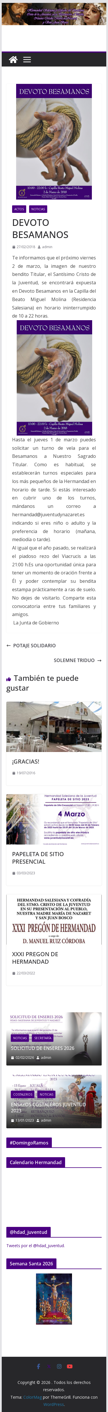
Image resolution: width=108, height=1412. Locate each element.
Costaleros (42, 1094)
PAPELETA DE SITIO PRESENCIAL (38, 857)
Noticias (38, 209)
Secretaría (60, 1038)
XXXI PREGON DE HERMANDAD (35, 957)
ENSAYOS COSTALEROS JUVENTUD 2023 (68, 1107)
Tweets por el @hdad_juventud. (35, 1245)
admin (47, 246)
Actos (19, 209)
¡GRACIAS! (25, 761)
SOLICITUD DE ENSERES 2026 (60, 1048)
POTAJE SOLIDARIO (31, 645)
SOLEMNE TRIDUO (78, 660)
